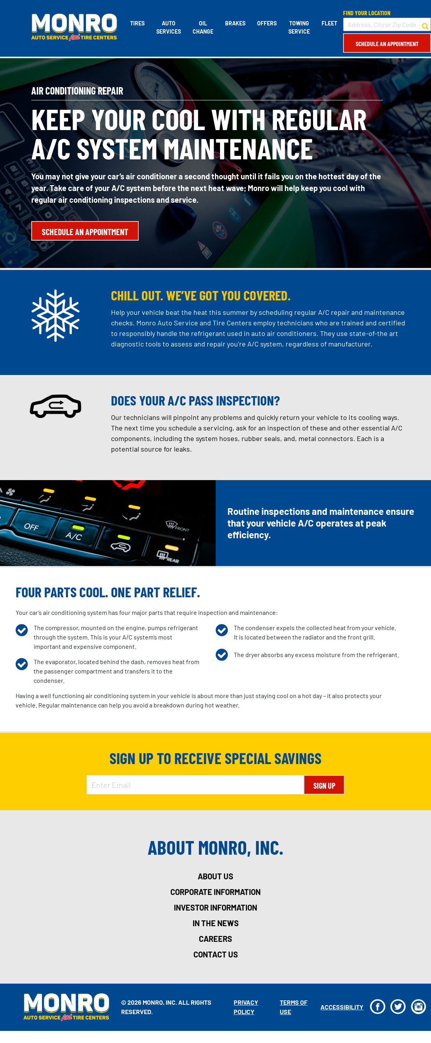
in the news (216, 923)
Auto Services (168, 27)
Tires (137, 23)
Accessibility (341, 1007)
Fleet (329, 23)
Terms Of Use (294, 1006)
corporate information (215, 892)
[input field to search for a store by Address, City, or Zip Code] (387, 24)
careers (215, 938)
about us (215, 876)
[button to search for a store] (425, 24)
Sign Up (324, 785)
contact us (215, 954)
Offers (267, 23)
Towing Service (299, 27)
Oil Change (203, 27)
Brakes (235, 23)
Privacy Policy (246, 1006)
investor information (215, 907)
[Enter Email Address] (195, 785)
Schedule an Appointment (387, 43)
